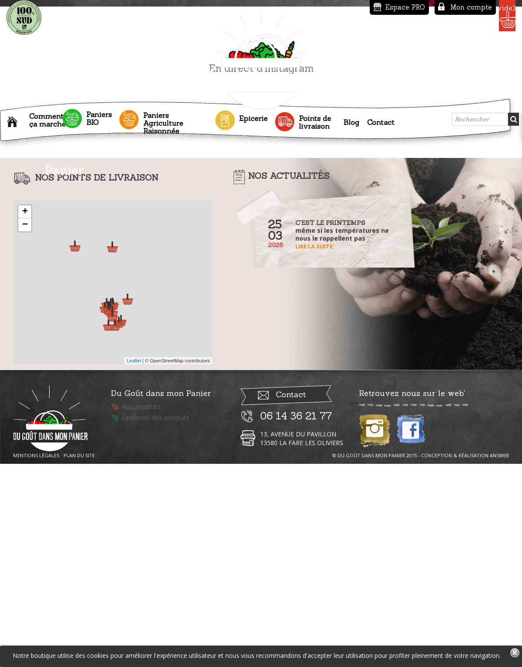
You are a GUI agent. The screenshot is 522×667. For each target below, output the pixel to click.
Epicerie (253, 116)
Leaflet (134, 555)
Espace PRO (345, 7)
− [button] (25, 419)
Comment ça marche (47, 118)
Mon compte (411, 7)
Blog (351, 120)
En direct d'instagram (261, 262)
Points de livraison (315, 120)
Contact (381, 120)
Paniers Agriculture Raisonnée (163, 121)
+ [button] (25, 406)
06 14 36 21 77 (296, 616)
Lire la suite (314, 441)
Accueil (14, 121)
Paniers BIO (99, 116)
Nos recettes (141, 606)
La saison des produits (156, 617)
